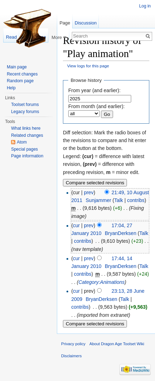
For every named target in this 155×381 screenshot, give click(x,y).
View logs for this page (88, 65)
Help (11, 87)
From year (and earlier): (94, 90)
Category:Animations (102, 282)
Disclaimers (71, 356)
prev (88, 192)
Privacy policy (73, 344)
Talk (118, 200)
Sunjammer (98, 200)
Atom (22, 142)
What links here (26, 128)
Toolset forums (25, 104)
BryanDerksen (121, 233)
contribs (136, 200)
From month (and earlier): (96, 106)
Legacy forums (25, 111)
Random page (20, 80)
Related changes (27, 135)
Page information (27, 155)
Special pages (24, 149)
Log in (145, 6)
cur (76, 225)
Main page (17, 67)
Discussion (86, 23)
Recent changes (22, 74)
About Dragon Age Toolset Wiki (117, 344)
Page (64, 23)
